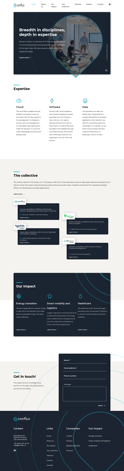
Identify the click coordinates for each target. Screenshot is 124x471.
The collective (65, 5)
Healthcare (93, 445)
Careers (89, 4)
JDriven (69, 440)
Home (33, 4)
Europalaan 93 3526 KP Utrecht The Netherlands (20, 437)
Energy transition (95, 436)
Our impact (54, 5)
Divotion (69, 450)
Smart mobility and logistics (99, 440)
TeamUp (77, 4)
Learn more (25, 58)
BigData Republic (73, 445)
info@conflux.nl (20, 445)
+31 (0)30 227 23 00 (21, 443)
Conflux (69, 436)
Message (67, 384)
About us (43, 5)
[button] (109, 4)
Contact (100, 4)
